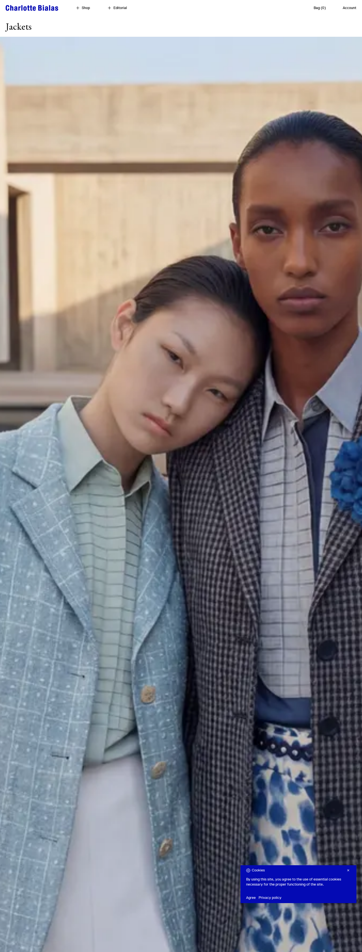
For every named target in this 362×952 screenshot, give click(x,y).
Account (349, 8)
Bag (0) (320, 8)
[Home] (32, 8)
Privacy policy (284, 897)
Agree (265, 897)
